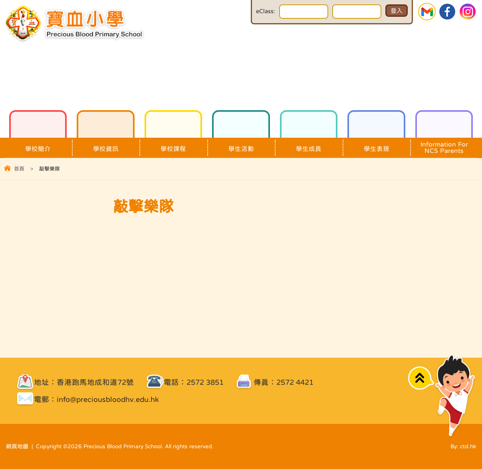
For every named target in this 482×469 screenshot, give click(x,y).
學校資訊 (105, 145)
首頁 (19, 168)
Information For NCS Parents (444, 146)
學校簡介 (38, 145)
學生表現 (376, 145)
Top (421, 378)
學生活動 (241, 145)
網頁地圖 (17, 446)
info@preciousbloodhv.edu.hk (108, 399)
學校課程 (173, 145)
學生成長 (308, 145)
